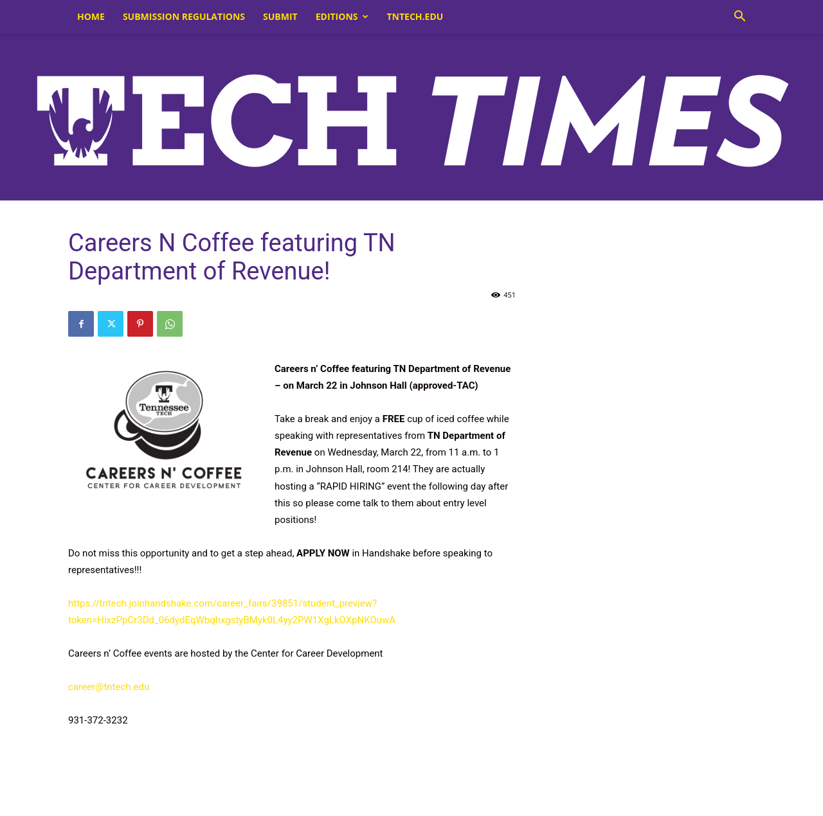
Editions (342, 16)
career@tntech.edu (108, 687)
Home (91, 16)
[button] (739, 18)
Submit (280, 16)
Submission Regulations (184, 16)
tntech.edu (415, 16)
